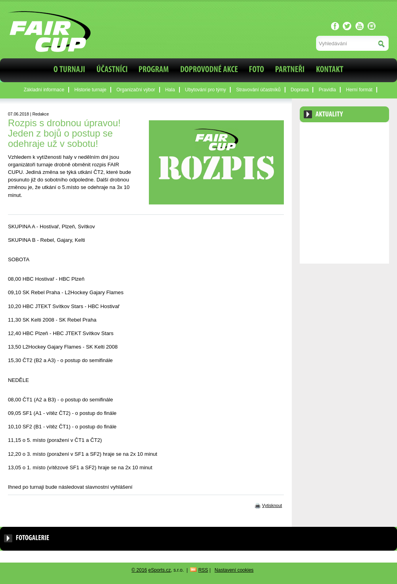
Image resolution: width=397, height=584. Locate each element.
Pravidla (327, 90)
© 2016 (139, 570)
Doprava (299, 90)
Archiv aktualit (366, 133)
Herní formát (359, 90)
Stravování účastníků (258, 90)
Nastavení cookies (234, 570)
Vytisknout (272, 505)
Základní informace (44, 90)
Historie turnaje (90, 90)
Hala (170, 90)
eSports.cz (159, 570)
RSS (203, 570)
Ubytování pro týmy (205, 90)
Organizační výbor (135, 90)
